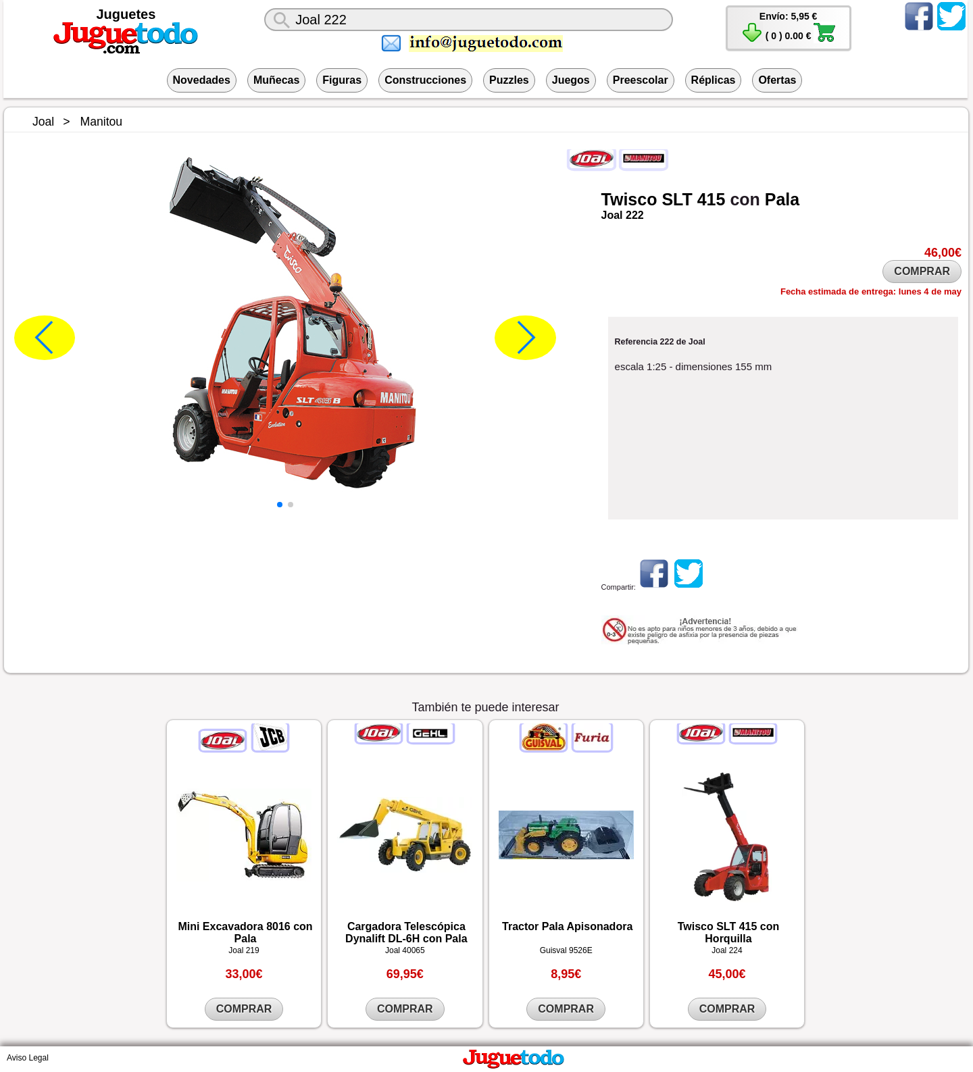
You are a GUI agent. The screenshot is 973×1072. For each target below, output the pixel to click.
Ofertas (777, 80)
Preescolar (640, 80)
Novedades (201, 80)
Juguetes (126, 14)
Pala (782, 199)
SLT (677, 199)
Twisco (629, 199)
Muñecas (276, 80)
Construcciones (425, 80)
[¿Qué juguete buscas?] (468, 19)
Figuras (341, 80)
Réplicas (713, 80)
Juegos (571, 80)
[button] (279, 504)
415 (711, 199)
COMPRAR (922, 271)
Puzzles (509, 80)
